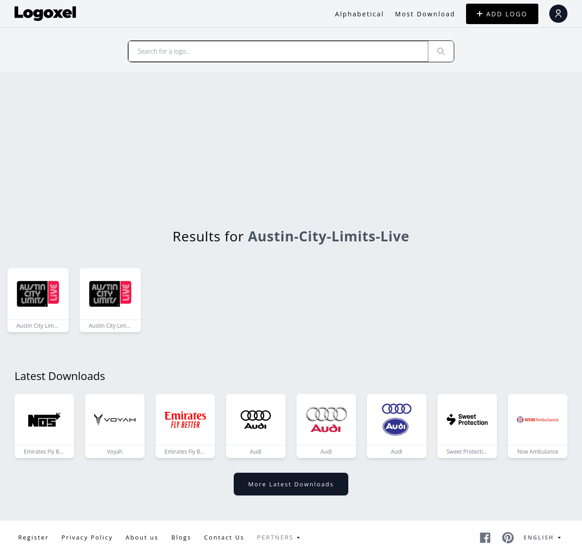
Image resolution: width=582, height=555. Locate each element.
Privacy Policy (87, 537)
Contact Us (224, 537)
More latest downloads (291, 484)
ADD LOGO (502, 14)
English (544, 537)
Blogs (181, 537)
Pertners (280, 537)
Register (33, 537)
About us (141, 537)
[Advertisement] (291, 139)
